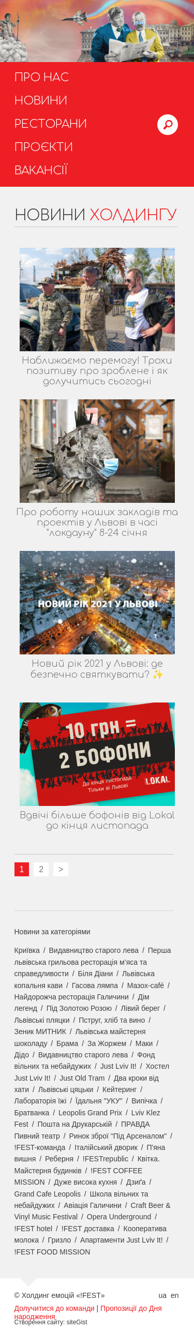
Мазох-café (145, 985)
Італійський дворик (106, 1147)
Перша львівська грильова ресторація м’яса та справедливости (92, 962)
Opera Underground (119, 1217)
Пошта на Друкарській (74, 1124)
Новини (40, 101)
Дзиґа (136, 1182)
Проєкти (43, 147)
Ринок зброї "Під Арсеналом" (118, 1136)
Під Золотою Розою (79, 1008)
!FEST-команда (40, 1147)
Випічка (144, 1101)
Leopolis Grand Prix (90, 1113)
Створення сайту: (39, 1322)
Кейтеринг (119, 1089)
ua (162, 1295)
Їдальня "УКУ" (99, 1101)
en (175, 1295)
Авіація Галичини (93, 1205)
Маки (144, 1043)
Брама (67, 1043)
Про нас (41, 77)
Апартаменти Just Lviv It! (121, 1240)
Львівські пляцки (42, 1020)
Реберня (59, 1159)
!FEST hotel (33, 1228)
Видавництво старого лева (94, 950)
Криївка (27, 950)
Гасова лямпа (95, 985)
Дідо (21, 1055)
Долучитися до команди (54, 1308)
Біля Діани (95, 973)
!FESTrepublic (105, 1159)
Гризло (59, 1240)
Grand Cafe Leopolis (47, 1194)
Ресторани (50, 124)
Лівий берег (140, 1008)
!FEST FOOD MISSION (52, 1252)
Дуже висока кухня (85, 1182)
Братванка (32, 1113)
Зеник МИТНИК (40, 1031)
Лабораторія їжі (40, 1101)
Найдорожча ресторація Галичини (71, 997)
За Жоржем (106, 1043)
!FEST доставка (88, 1228)
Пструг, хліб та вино (112, 1020)
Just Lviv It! (118, 1066)
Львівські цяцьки (66, 1089)
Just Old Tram (82, 1078)
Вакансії (41, 171)
